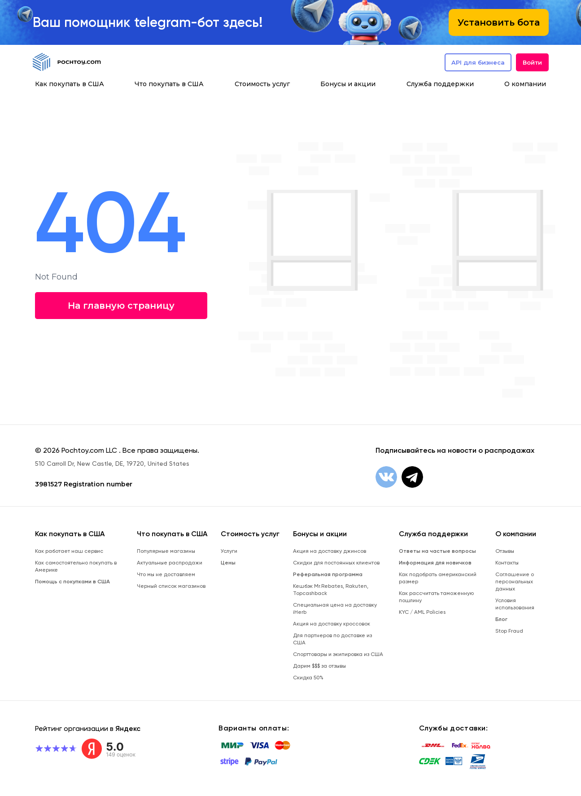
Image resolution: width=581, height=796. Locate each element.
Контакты (507, 563)
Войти (532, 62)
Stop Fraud (509, 631)
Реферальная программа (328, 574)
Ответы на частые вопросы (437, 551)
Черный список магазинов (171, 586)
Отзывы (504, 551)
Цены (228, 563)
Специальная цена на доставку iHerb (335, 608)
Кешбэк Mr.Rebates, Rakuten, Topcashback (330, 589)
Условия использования (514, 604)
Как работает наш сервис (69, 551)
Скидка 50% (308, 677)
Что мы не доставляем (166, 574)
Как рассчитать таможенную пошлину (436, 597)
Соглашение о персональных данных (514, 581)
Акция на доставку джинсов (329, 551)
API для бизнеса (478, 62)
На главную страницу (120, 305)
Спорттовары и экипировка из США (338, 654)
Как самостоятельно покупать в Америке (76, 566)
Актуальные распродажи (169, 563)
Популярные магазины (166, 551)
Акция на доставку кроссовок (331, 624)
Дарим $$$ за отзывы (319, 666)
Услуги (229, 551)
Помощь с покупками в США (72, 581)
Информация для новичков (435, 563)
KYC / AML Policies (422, 612)
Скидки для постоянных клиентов (336, 563)
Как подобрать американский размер (437, 578)
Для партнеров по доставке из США (332, 639)
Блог (501, 619)
